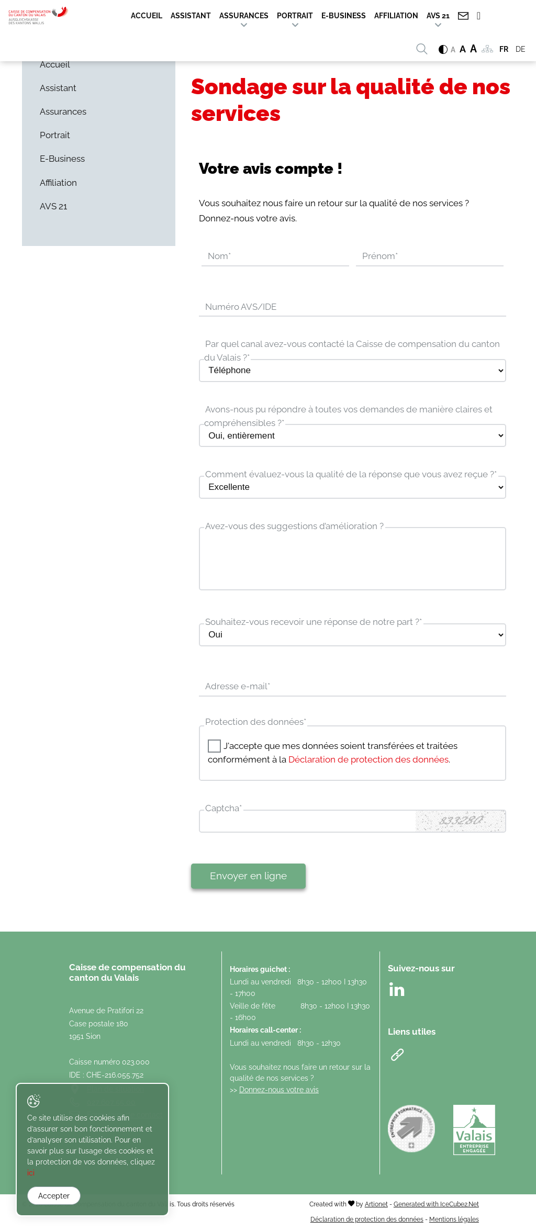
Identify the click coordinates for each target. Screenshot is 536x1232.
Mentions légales (454, 1221)
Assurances (244, 16)
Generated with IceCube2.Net (436, 1207)
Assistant (191, 16)
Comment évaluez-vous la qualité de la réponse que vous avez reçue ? (351, 475)
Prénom (380, 256)
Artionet (376, 1207)
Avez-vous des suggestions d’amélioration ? (294, 527)
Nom (219, 256)
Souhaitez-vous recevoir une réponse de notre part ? (313, 624)
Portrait (295, 16)
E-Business (343, 16)
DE (521, 49)
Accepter (54, 1196)
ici (57, 1173)
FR (503, 49)
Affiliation (396, 16)
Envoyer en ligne (248, 878)
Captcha (223, 810)
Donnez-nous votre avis (279, 1092)
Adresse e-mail (237, 689)
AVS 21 (438, 16)
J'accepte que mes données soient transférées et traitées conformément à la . (332, 755)
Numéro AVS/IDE (240, 307)
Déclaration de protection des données (368, 761)
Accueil (146, 16)
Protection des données (255, 724)
